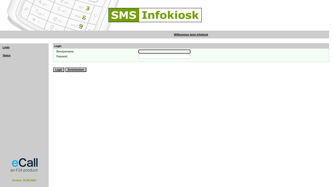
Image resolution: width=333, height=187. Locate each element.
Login (6, 47)
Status (7, 55)
